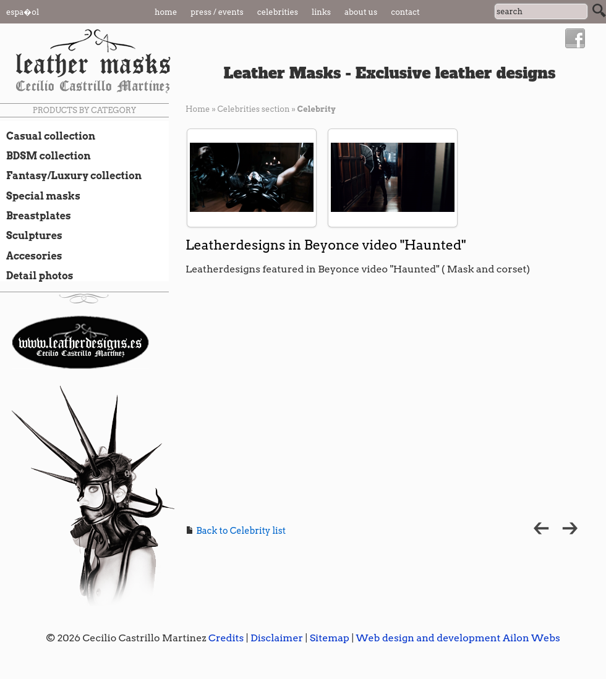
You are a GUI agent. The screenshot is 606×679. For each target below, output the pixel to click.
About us (360, 12)
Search (599, 10)
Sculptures (31, 235)
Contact (405, 12)
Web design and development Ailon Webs (458, 638)
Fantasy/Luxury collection (71, 175)
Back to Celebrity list (236, 530)
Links (321, 12)
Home (166, 12)
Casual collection (47, 135)
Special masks (40, 195)
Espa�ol (22, 12)
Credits (226, 638)
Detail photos (36, 275)
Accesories (31, 255)
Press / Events (217, 12)
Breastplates (35, 215)
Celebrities (277, 12)
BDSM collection (45, 155)
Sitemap (329, 638)
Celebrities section (253, 109)
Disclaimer (276, 638)
